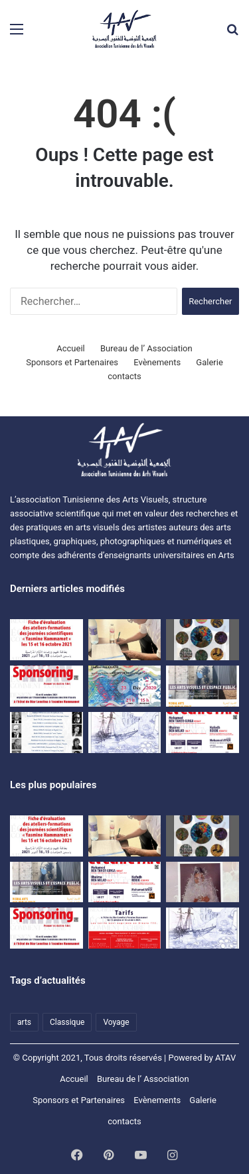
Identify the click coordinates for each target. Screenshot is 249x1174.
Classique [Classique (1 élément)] (67, 1022)
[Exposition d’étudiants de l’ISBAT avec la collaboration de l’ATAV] (202, 639)
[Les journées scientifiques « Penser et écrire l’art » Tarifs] (124, 928)
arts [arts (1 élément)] (24, 1022)
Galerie (209, 362)
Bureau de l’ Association (146, 348)
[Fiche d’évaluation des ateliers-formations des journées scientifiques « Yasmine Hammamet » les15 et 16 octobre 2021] (46, 835)
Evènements (157, 362)
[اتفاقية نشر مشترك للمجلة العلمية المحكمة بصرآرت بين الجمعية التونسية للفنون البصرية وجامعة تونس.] (124, 639)
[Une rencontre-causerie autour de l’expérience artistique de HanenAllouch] (124, 686)
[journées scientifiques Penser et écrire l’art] (202, 732)
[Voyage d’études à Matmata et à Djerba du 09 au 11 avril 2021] (124, 732)
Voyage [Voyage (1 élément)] (116, 1022)
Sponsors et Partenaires (72, 362)
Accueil (70, 348)
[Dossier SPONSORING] (46, 686)
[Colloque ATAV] (202, 686)
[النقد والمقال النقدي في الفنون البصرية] (202, 882)
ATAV (225, 1058)
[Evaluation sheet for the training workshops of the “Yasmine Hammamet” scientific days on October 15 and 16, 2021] (46, 639)
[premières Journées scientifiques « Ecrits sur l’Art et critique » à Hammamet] (46, 732)
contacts (124, 376)
